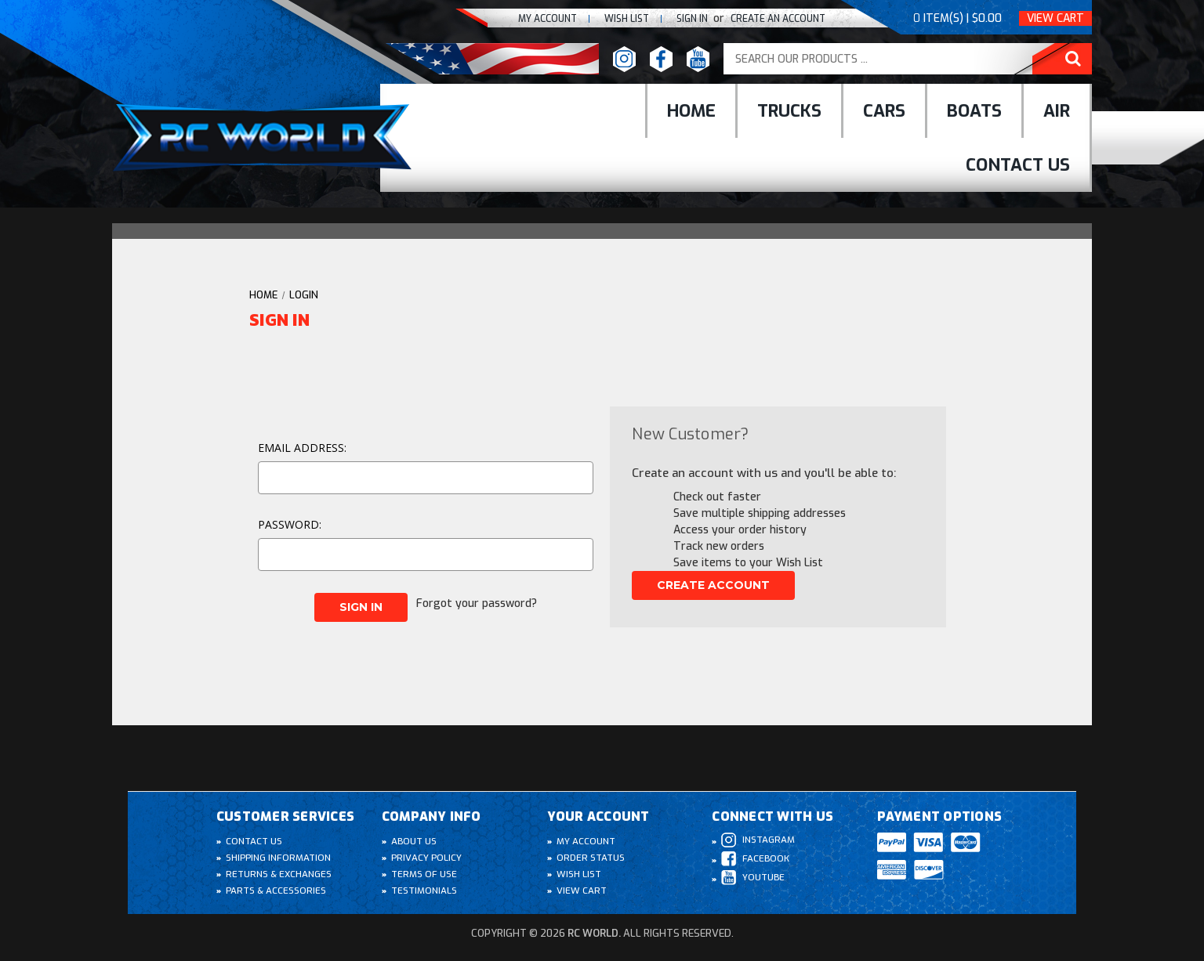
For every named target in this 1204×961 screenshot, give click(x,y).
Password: (289, 524)
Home (691, 110)
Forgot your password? (478, 601)
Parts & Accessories (277, 890)
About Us (414, 841)
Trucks (789, 110)
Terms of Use (424, 874)
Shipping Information (279, 857)
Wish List (579, 874)
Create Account (713, 585)
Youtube (753, 877)
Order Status (591, 857)
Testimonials (425, 890)
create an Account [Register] (773, 18)
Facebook (755, 858)
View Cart (1055, 18)
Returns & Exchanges (279, 874)
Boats (974, 110)
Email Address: (302, 447)
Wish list (612, 18)
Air (1056, 110)
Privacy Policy (427, 857)
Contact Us (1018, 165)
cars (884, 110)
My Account (528, 18)
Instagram (758, 840)
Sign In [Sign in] (683, 18)
